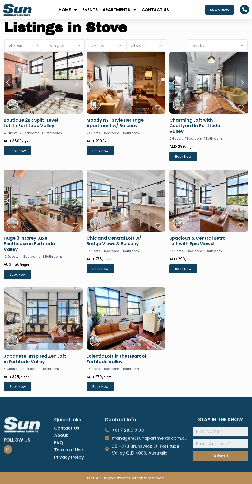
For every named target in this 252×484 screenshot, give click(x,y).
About (61, 467)
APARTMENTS (120, 9)
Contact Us (66, 459)
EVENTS (90, 10)
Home (68, 9)
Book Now (18, 150)
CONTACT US (155, 10)
